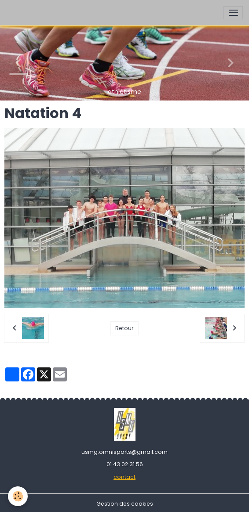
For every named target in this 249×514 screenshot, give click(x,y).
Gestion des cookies (124, 503)
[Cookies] (18, 496)
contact (124, 477)
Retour (124, 328)
